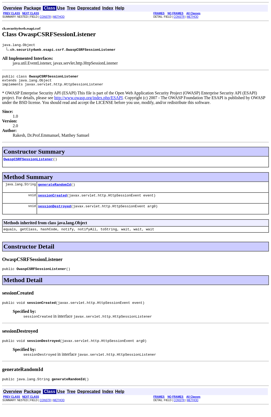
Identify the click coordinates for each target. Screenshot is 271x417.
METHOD (59, 16)
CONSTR (45, 16)
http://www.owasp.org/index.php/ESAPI (88, 101)
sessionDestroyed (54, 212)
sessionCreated (52, 200)
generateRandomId (54, 189)
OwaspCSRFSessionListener (28, 163)
